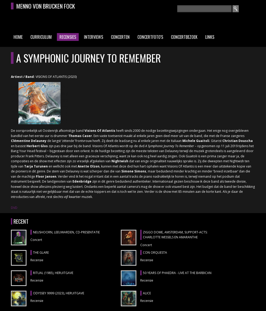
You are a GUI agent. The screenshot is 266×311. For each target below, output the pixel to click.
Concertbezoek (184, 37)
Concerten (120, 37)
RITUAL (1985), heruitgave (53, 273)
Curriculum (41, 37)
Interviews (93, 37)
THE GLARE (41, 252)
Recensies (67, 37)
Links (209, 37)
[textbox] (204, 8)
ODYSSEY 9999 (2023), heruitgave (58, 293)
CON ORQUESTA (155, 252)
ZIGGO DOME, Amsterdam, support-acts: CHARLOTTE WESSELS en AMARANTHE (175, 235)
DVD (14, 208)
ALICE (147, 293)
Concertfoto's (150, 37)
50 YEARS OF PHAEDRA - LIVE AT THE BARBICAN (177, 273)
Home (18, 37)
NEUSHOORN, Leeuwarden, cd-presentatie (66, 232)
